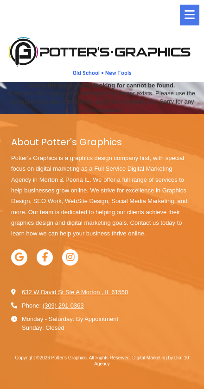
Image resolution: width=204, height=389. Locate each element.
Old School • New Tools (102, 73)
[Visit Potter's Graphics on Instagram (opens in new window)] (70, 257)
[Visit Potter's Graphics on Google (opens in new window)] (19, 257)
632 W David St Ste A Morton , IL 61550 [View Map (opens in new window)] (75, 292)
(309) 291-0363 (63, 305)
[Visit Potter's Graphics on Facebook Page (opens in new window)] (45, 257)
